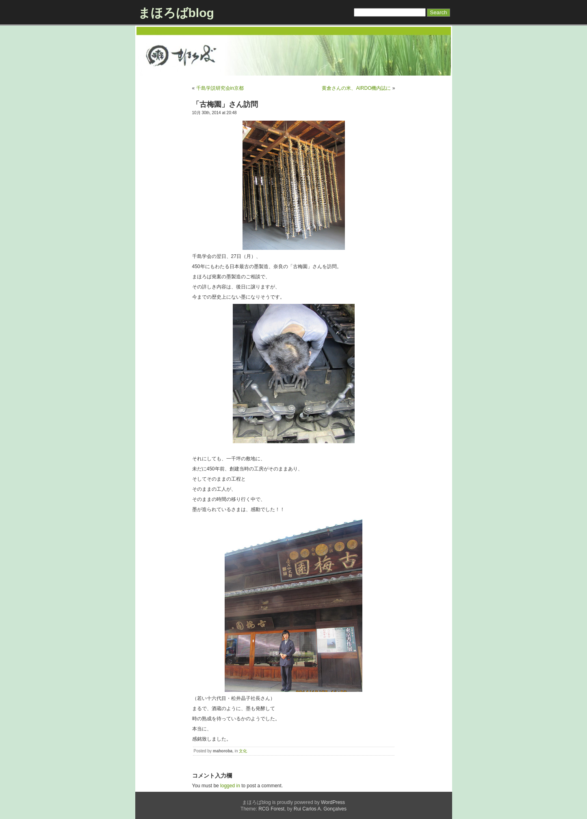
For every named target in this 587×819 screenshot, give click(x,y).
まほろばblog (176, 13)
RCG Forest (271, 809)
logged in (230, 786)
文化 (243, 751)
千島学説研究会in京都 (220, 88)
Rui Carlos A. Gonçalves (320, 809)
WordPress (333, 802)
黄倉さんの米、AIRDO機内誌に (356, 88)
